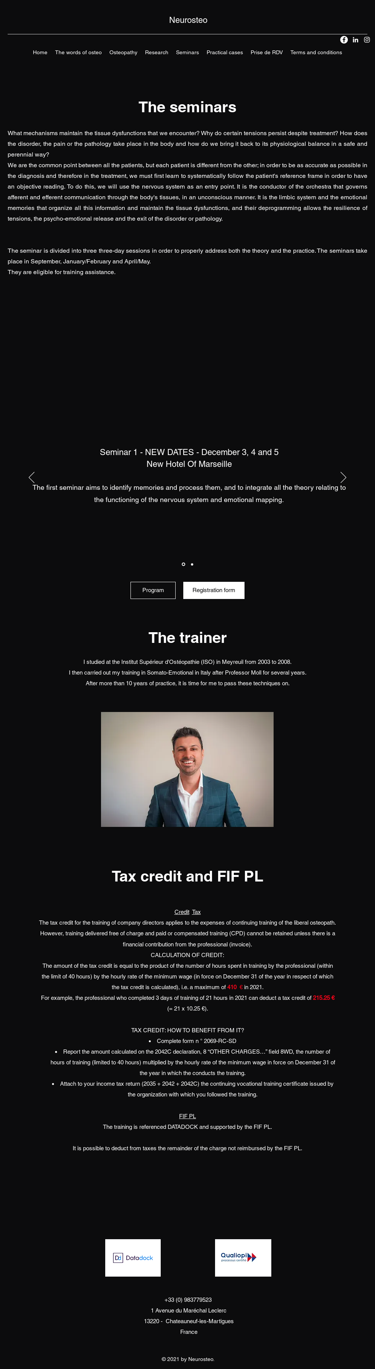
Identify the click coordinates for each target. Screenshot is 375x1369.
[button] (123, 52)
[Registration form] (214, 590)
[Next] (343, 478)
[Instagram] (367, 40)
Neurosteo (188, 20)
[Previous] (31, 478)
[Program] (153, 590)
